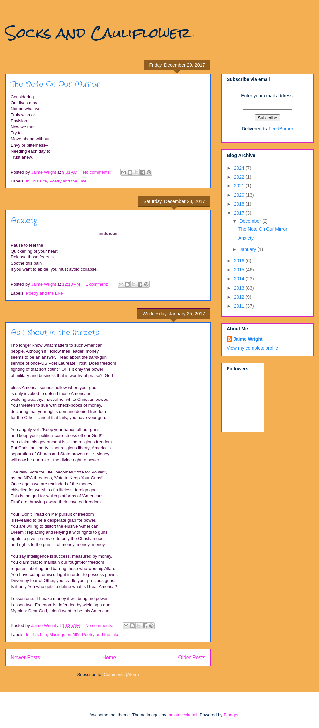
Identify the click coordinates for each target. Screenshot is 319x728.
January (248, 249)
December (250, 221)
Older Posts (191, 657)
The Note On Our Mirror (55, 84)
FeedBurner (281, 128)
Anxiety (24, 220)
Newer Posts (25, 657)
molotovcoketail (182, 714)
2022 (240, 177)
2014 (240, 278)
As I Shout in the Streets (55, 333)
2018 (240, 204)
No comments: (97, 172)
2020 (240, 195)
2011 (240, 306)
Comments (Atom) (121, 674)
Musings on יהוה (64, 634)
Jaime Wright (248, 339)
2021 (240, 185)
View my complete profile (252, 348)
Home (109, 657)
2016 (240, 260)
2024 (240, 168)
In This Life (36, 181)
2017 (240, 213)
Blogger (231, 714)
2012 (240, 297)
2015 (240, 269)
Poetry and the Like (67, 181)
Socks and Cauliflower (98, 32)
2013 (240, 288)
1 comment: (98, 284)
